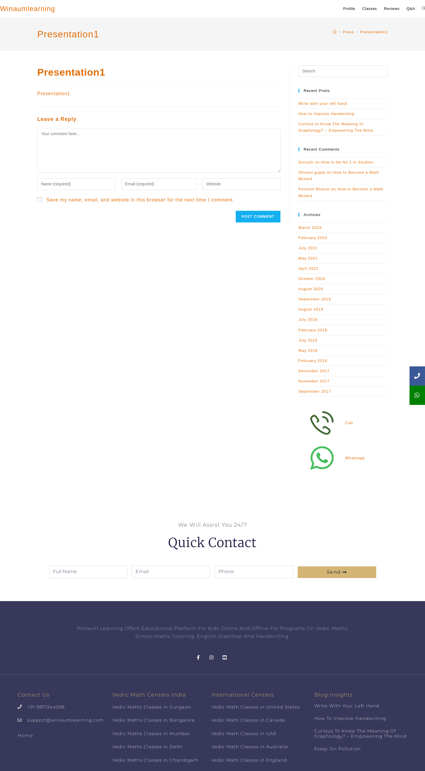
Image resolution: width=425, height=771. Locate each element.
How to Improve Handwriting (327, 114)
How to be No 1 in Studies (347, 162)
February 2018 (313, 360)
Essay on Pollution (337, 748)
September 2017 (315, 391)
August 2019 (311, 309)
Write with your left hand (323, 103)
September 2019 (315, 299)
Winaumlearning (27, 9)
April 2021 (309, 268)
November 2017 (314, 381)
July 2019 (308, 319)
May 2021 (308, 258)
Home (25, 735)
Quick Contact (212, 542)
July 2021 (308, 248)
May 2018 (308, 350)
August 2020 (311, 289)
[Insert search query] (343, 71)
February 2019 (313, 330)
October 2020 (312, 278)
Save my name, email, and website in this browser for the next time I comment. (140, 199)
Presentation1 (374, 32)
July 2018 (308, 340)
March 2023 (310, 227)
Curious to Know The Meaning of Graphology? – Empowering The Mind (360, 733)
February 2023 (313, 238)
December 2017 (314, 371)
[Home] (335, 32)
